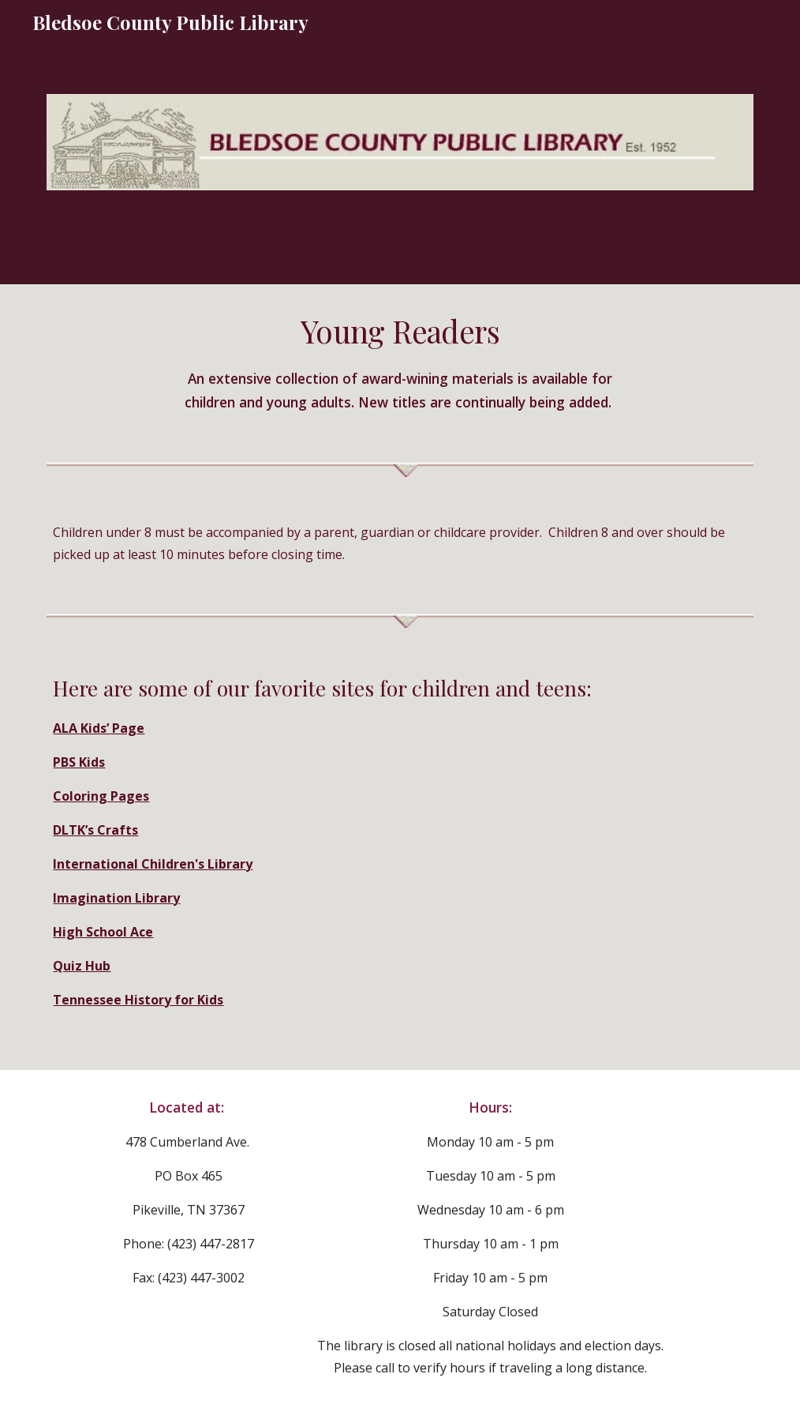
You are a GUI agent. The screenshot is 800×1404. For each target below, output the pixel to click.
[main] (399, 361)
